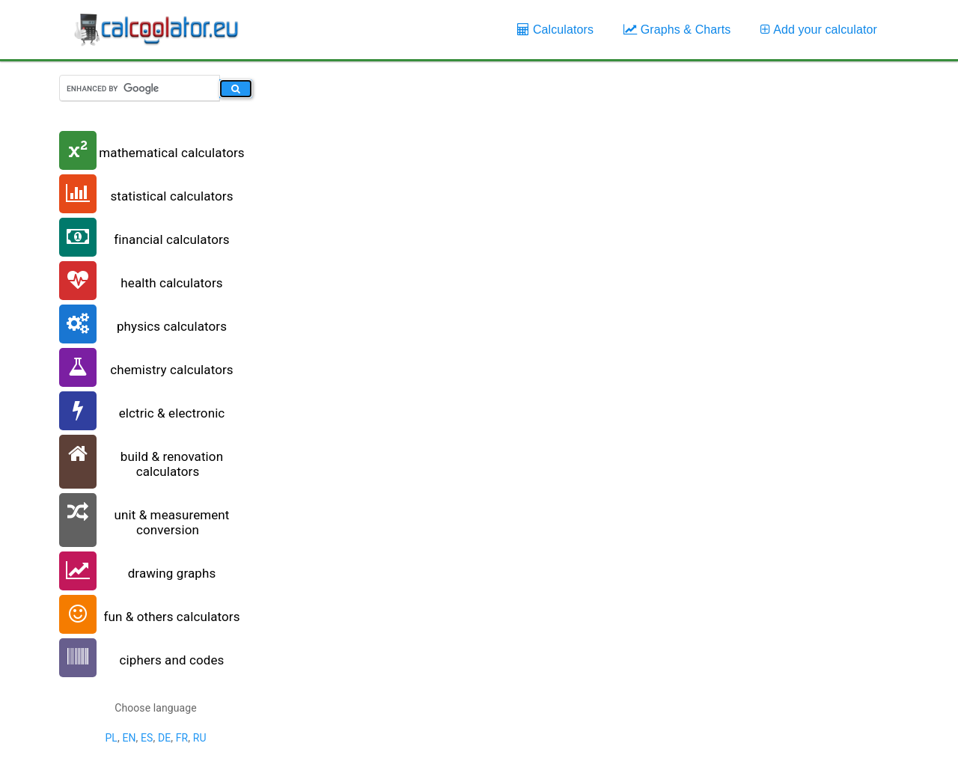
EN (128, 738)
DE (164, 738)
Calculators (555, 29)
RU (200, 738)
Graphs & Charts (676, 29)
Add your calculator (818, 29)
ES (147, 738)
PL (111, 738)
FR (182, 738)
